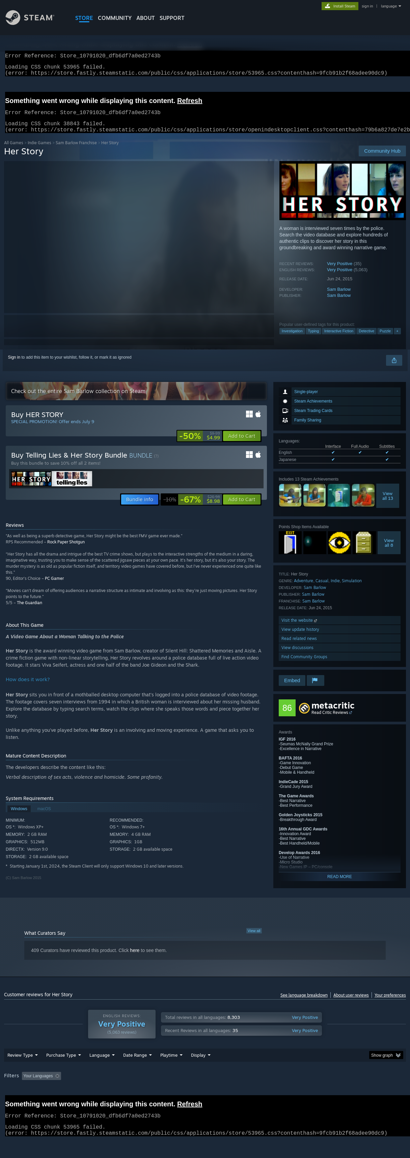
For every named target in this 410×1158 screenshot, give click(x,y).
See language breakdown (304, 1003)
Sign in (14, 365)
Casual (322, 588)
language (389, 6)
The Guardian (29, 610)
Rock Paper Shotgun (66, 549)
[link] (199, 444)
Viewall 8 (389, 551)
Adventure (303, 588)
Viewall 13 (387, 504)
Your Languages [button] (38, 1084)
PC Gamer (54, 586)
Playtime (168, 1063)
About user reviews (351, 1003)
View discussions (297, 655)
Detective (366, 339)
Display (198, 1063)
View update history (300, 637)
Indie (335, 588)
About (145, 18)
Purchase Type (61, 1063)
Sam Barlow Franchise (76, 150)
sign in (367, 6)
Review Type (20, 1063)
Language (99, 1063)
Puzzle (385, 339)
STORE (84, 18)
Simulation (352, 588)
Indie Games (39, 150)
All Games (13, 150)
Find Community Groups (304, 664)
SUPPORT (172, 18)
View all (254, 939)
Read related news (299, 646)
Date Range (135, 1063)
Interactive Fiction (338, 339)
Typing (313, 339)
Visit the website (299, 628)
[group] (205, 1084)
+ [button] (397, 339)
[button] (242, 444)
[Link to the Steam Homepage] (35, 23)
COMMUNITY (115, 18)
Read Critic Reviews (329, 720)
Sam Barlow (339, 297)
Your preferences (390, 1003)
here (134, 958)
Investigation (292, 339)
